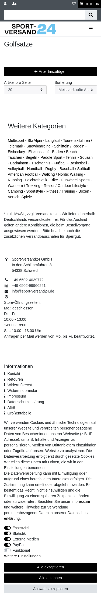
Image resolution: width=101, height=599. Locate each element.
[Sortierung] (76, 89)
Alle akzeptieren (50, 567)
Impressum (16, 396)
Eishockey (17, 152)
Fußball (60, 163)
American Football (23, 174)
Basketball (79, 163)
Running (15, 180)
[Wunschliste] (74, 4)
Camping (16, 191)
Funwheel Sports (75, 180)
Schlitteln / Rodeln (69, 146)
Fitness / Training (61, 191)
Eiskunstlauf (39, 152)
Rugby (51, 169)
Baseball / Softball (75, 169)
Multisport (16, 140)
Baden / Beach (65, 152)
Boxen (84, 191)
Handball (35, 169)
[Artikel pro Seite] (25, 89)
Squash (86, 157)
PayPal (19, 545)
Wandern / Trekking (24, 185)
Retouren (15, 379)
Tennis (72, 157)
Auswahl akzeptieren (50, 589)
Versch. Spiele (20, 197)
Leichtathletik (36, 180)
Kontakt (13, 373)
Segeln (31, 157)
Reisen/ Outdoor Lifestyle (65, 185)
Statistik (19, 533)
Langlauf (53, 140)
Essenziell (21, 528)
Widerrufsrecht (19, 385)
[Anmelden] (5, 4)
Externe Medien (26, 539)
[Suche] (91, 15)
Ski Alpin (35, 140)
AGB (11, 407)
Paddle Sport (51, 157)
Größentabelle (19, 413)
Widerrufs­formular (22, 390)
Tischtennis (41, 163)
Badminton (19, 163)
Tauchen (15, 157)
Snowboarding (38, 146)
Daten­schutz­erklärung (25, 402)
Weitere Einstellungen (22, 556)
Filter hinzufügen (50, 71)
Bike (55, 180)
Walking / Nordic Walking (62, 174)
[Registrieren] (14, 4)
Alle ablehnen (50, 578)
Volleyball (16, 169)
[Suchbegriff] (44, 15)
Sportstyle (35, 191)
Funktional (21, 550)
